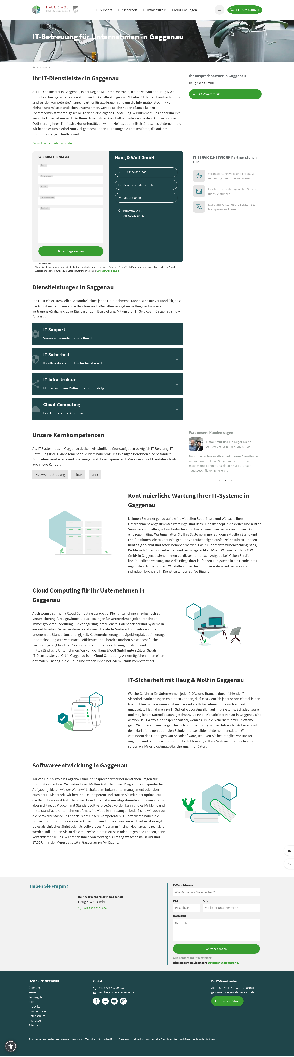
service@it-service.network (113, 994)
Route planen (132, 199)
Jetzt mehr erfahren (227, 1002)
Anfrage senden (73, 252)
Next (264, 459)
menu (219, 10)
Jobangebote (37, 998)
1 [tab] (219, 481)
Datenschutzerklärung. (223, 964)
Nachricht (45, 209)
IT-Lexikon (35, 1008)
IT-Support (104, 10)
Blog (31, 1003)
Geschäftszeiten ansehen (139, 186)
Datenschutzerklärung (108, 271)
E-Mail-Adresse (183, 886)
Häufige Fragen (39, 1012)
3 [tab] (231, 481)
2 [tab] (225, 481)
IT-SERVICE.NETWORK (44, 982)
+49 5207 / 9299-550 (108, 989)
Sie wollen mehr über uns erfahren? (55, 144)
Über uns (35, 989)
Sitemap (34, 1026)
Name (43, 166)
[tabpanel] (225, 456)
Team (32, 994)
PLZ (175, 902)
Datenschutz (37, 1017)
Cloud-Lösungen (184, 10)
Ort (205, 902)
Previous (186, 459)
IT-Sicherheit (127, 10)
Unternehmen (46, 177)
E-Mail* (44, 188)
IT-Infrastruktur (154, 10)
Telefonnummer (47, 198)
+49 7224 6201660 (208, 95)
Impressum (36, 1022)
